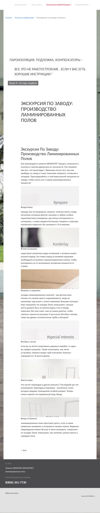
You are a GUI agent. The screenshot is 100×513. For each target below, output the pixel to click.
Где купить (37, 5)
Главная (8, 18)
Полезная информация (59, 5)
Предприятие (82, 5)
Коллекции (21, 5)
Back (25, 450)
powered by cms (88, 496)
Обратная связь (11, 493)
